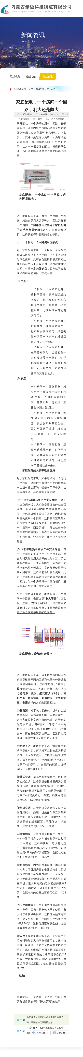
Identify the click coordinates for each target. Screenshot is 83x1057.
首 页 (30, 89)
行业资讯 (40, 89)
